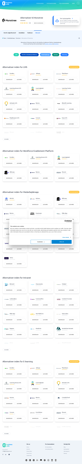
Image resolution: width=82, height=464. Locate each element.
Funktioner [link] (30, 32)
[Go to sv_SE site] (26, 460)
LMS (16, 54)
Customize (40, 241)
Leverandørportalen (49, 449)
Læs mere (19, 79)
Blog (64, 447)
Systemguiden (66, 449)
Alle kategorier (66, 451)
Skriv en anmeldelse (38, 23)
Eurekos (46, 43)
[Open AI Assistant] (9, 454)
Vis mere (6, 139)
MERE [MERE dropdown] (73, 3)
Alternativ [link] (37, 32)
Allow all (61, 241)
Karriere (28, 449)
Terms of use (29, 453)
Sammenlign (9, 79)
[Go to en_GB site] (45, 460)
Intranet (56, 54)
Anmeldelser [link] (22, 32)
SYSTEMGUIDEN (40, 3)
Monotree (18, 38)
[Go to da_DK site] (30, 460)
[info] (30, 23)
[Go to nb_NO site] (34, 460)
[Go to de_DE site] (41, 460)
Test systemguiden (74, 67)
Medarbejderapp (11, 38)
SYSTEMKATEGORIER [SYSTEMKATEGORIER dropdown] (51, 3)
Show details (65, 237)
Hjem (5, 38)
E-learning (64, 54)
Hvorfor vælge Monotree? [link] (10, 32)
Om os (28, 447)
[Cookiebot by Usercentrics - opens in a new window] (65, 221)
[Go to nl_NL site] (52, 460)
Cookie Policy (29, 455)
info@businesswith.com (7, 451)
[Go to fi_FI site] (37, 460)
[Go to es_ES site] (56, 460)
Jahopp (50, 43)
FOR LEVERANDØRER (64, 3)
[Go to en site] (48, 460)
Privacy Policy (29, 451)
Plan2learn (56, 43)
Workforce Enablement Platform (29, 54)
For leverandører (48, 447)
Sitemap (65, 453)
